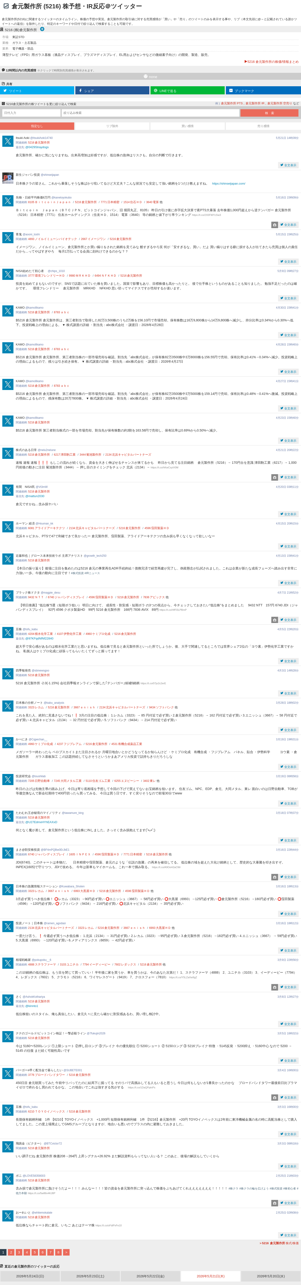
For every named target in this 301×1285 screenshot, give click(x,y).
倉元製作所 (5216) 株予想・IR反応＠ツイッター (77, 6)
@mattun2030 (34, 496)
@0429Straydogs (37, 147)
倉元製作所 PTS (232, 103)
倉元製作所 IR (255, 103)
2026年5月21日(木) (211, 1276)
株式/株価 (279, 1243)
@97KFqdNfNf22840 (39, 638)
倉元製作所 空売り (279, 103)
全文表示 (289, 165)
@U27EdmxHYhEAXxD (41, 822)
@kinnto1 (31, 1006)
